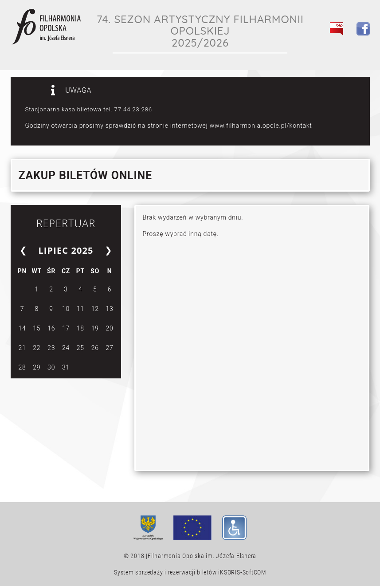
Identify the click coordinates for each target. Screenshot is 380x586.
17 (66, 328)
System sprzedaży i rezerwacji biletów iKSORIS (177, 572)
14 (22, 328)
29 (36, 367)
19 (95, 328)
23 (51, 347)
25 (80, 347)
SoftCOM (254, 572)
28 (22, 367)
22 (36, 347)
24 (66, 347)
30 (51, 367)
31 (66, 367)
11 (80, 308)
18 (80, 328)
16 (51, 328)
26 (95, 347)
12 (95, 308)
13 (110, 308)
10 (66, 308)
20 (110, 328)
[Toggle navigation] (358, 49)
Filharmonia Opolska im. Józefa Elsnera (202, 555)
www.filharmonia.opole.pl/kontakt (261, 125)
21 (22, 347)
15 (36, 328)
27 (110, 347)
